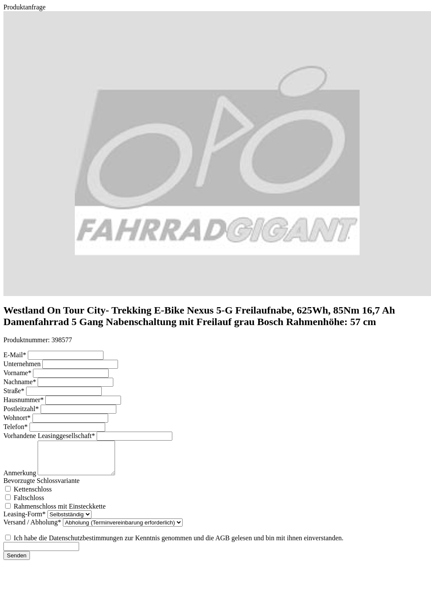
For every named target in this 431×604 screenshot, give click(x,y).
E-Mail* (15, 354)
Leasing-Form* (25, 520)
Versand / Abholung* (33, 528)
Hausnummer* (24, 399)
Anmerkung (20, 479)
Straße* (14, 390)
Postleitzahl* (22, 408)
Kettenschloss (33, 495)
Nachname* (20, 381)
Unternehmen (22, 363)
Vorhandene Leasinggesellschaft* (50, 435)
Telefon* (16, 426)
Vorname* (18, 372)
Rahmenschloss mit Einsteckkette (60, 512)
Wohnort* (17, 417)
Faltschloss (29, 504)
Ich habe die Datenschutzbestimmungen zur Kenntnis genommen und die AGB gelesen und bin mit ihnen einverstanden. (178, 544)
